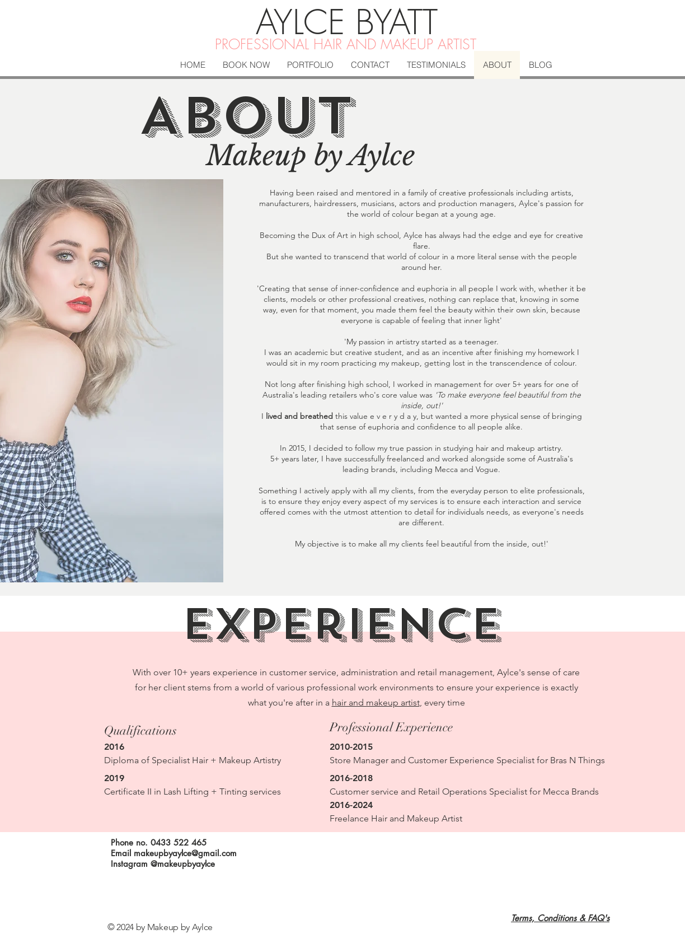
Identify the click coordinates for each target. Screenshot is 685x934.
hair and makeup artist (376, 702)
